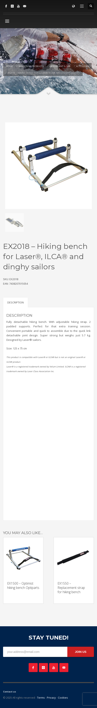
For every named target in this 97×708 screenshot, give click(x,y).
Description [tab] (15, 302)
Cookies (63, 697)
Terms (41, 697)
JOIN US (80, 651)
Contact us (9, 691)
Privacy (51, 697)
